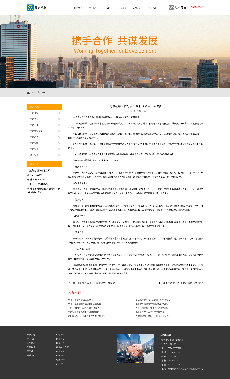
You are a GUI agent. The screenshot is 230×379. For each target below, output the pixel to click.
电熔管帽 (60, 355)
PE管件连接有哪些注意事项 (80, 300)
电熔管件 (60, 359)
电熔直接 (60, 335)
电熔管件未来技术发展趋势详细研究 (96, 283)
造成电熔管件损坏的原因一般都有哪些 (153, 300)
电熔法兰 (60, 351)
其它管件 (60, 364)
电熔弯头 (60, 339)
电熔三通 (60, 343)
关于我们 (31, 339)
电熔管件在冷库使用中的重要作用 (151, 312)
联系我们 (31, 355)
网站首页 (31, 335)
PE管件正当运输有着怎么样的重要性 (84, 304)
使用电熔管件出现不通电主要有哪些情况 (86, 316)
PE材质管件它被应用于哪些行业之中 (152, 316)
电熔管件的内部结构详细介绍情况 (185, 283)
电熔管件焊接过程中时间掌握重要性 (84, 312)
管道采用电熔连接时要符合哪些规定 (152, 308)
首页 (33, 92)
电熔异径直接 (62, 347)
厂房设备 (31, 347)
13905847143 (195, 7)
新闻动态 (42, 92)
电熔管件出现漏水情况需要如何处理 (152, 304)
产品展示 (31, 343)
